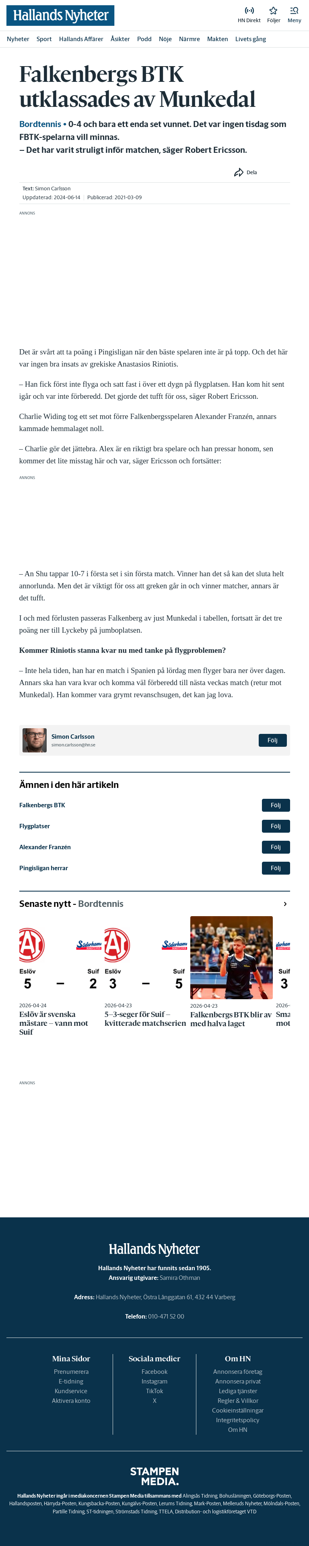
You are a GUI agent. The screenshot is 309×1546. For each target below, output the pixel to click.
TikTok (154, 1391)
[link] (60, 15)
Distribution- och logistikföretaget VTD (215, 1511)
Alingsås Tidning (200, 1496)
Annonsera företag (237, 1371)
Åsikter (120, 39)
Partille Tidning (68, 1511)
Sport (44, 39)
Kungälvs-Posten (139, 1503)
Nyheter (18, 39)
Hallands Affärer (81, 39)
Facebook (154, 1371)
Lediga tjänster (238, 1391)
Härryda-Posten (60, 1503)
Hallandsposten (25, 1503)
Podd (144, 39)
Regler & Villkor (238, 1400)
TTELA (166, 1511)
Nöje (165, 39)
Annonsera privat (238, 1381)
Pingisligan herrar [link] (43, 868)
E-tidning (71, 1381)
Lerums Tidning (175, 1503)
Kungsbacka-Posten (99, 1503)
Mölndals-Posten (281, 1503)
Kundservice (71, 1391)
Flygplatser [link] (34, 826)
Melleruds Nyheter (242, 1503)
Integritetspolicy (238, 1420)
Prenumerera (71, 1371)
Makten (217, 39)
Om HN (237, 1429)
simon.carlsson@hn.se (73, 745)
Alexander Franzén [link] (45, 847)
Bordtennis (40, 124)
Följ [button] (273, 740)
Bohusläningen (235, 1496)
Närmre (189, 39)
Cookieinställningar (238, 1410)
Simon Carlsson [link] (52, 188)
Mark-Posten (207, 1503)
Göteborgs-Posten (272, 1496)
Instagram (154, 1381)
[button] (294, 15)
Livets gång (250, 39)
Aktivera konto (71, 1400)
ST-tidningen (100, 1511)
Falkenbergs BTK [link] (42, 805)
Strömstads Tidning (136, 1511)
